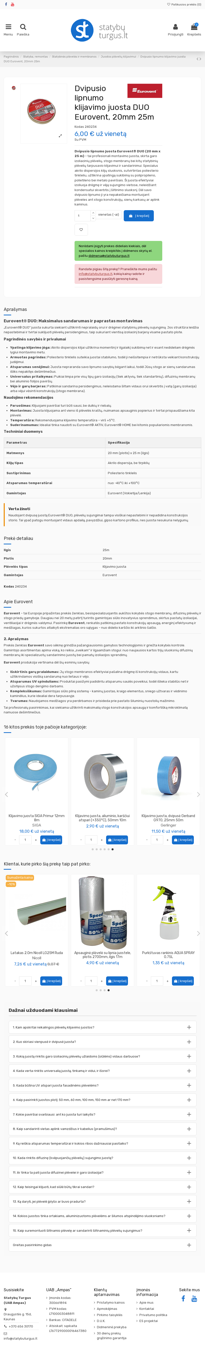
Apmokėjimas (107, 1309)
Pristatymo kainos (111, 1302)
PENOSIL (37, 962)
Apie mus (146, 1302)
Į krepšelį (138, 216)
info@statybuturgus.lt (20, 1338)
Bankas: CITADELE (63, 1320)
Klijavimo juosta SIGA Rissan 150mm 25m (37, 818)
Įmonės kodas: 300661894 (60, 1300)
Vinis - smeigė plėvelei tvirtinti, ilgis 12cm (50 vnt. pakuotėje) (103, 955)
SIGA (36, 825)
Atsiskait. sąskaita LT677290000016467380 (67, 1328)
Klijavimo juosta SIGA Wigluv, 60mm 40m (102, 818)
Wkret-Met (168, 962)
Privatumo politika (153, 1315)
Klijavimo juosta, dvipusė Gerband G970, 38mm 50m (168, 818)
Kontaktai (146, 1309)
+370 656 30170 (21, 1326)
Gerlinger (168, 825)
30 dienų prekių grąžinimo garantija (111, 1335)
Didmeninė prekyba (111, 1327)
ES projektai (148, 1321)
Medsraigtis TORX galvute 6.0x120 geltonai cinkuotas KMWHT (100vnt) (168, 955)
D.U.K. (101, 1321)
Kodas (79, 127)
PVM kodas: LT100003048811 (61, 1311)
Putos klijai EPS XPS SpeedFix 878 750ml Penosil (36, 955)
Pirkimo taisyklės (110, 1315)
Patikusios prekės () (184, 4)
